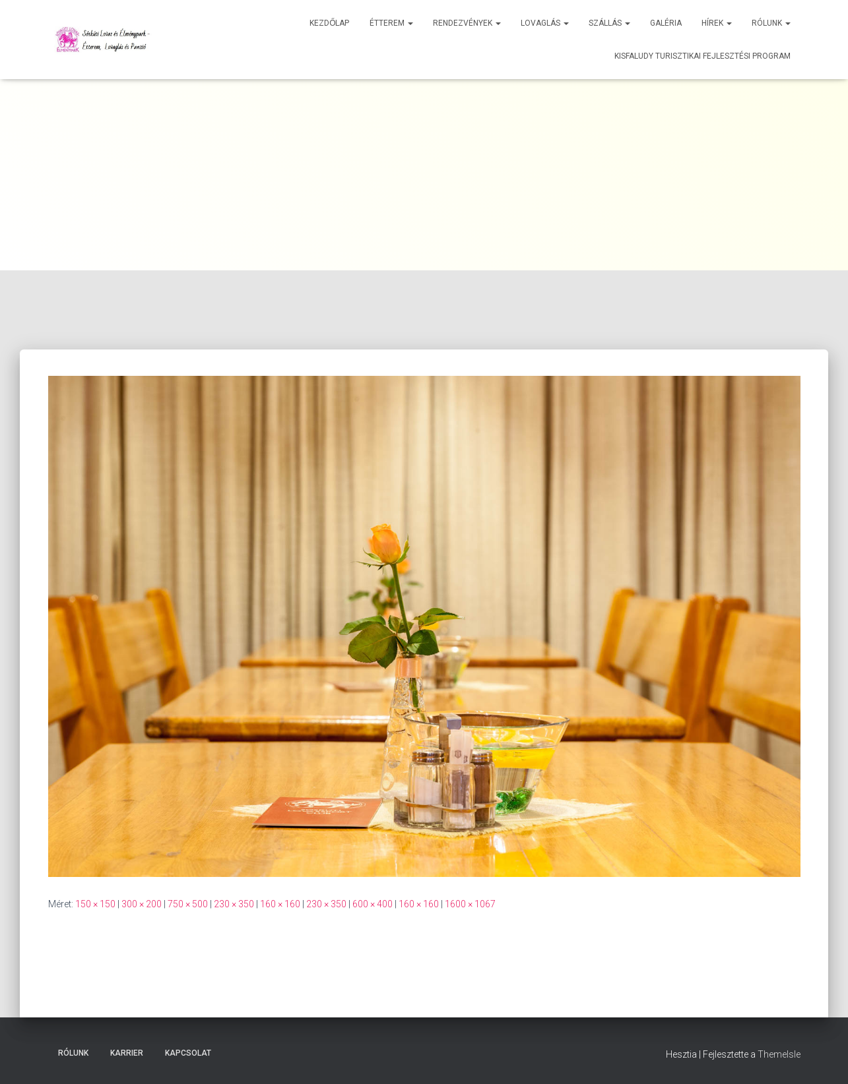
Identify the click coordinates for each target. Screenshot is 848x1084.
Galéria (666, 23)
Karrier (126, 1053)
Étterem (391, 23)
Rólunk (771, 23)
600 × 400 (372, 904)
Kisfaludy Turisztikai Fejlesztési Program (702, 56)
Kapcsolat (188, 1053)
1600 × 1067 (470, 904)
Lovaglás (545, 23)
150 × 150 (95, 904)
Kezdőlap (329, 23)
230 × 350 (234, 904)
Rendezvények (467, 23)
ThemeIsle (779, 1054)
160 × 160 (280, 904)
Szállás (609, 23)
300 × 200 (141, 904)
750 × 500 (188, 904)
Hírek (716, 23)
